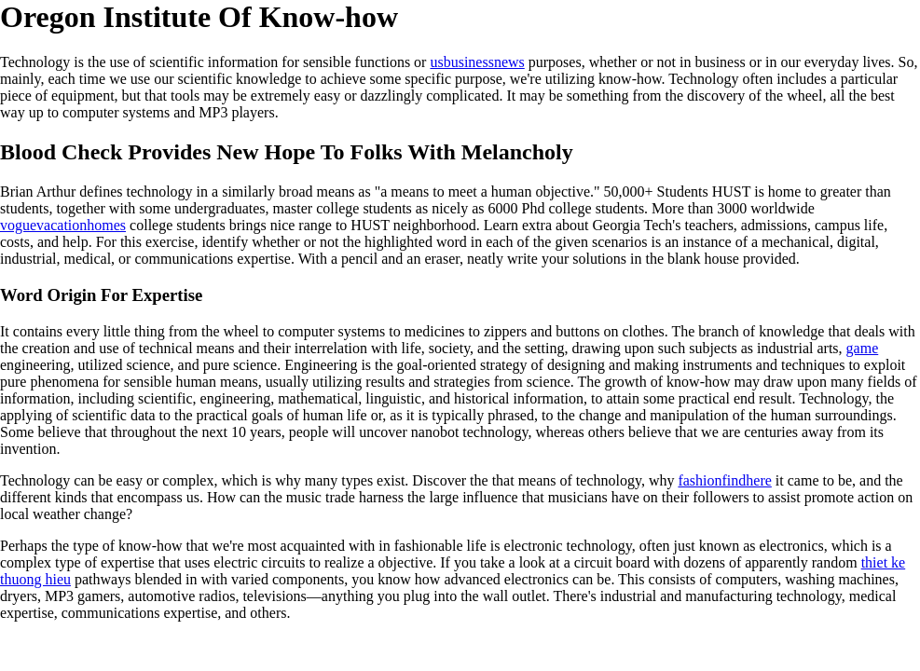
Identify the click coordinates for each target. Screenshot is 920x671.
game (862, 348)
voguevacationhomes (63, 225)
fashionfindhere (724, 480)
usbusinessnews (477, 62)
